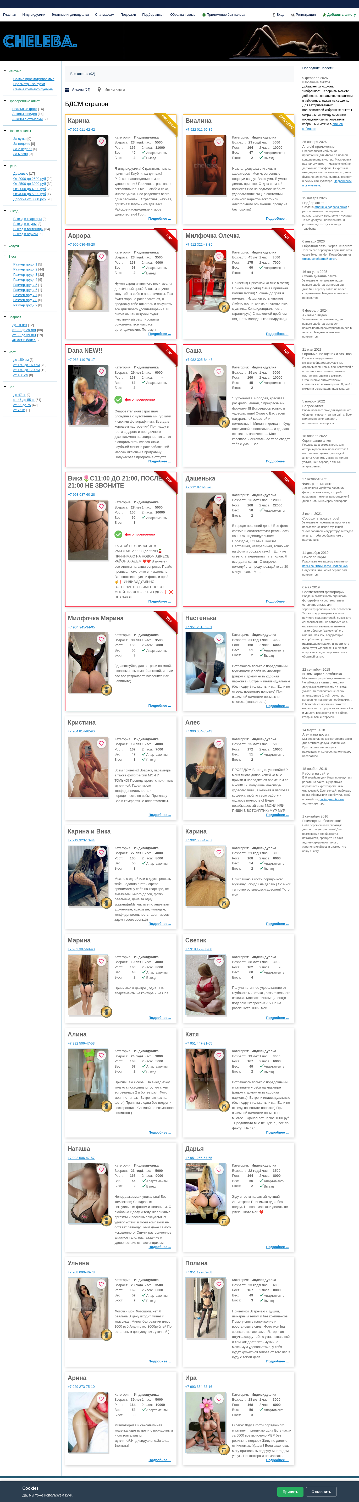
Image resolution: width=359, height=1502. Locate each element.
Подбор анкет (153, 14)
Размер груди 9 (25, 305)
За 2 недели (22, 149)
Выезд (13, 211)
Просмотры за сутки (29, 84)
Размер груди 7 (25, 295)
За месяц (20, 154)
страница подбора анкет (330, 206)
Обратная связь (182, 14)
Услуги (13, 246)
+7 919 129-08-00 (198, 949)
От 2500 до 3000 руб (29, 184)
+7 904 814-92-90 (81, 731)
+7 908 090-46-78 (81, 1272)
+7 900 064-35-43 (198, 731)
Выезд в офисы (25, 234)
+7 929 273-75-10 (81, 1387)
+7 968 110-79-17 (81, 360)
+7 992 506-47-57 (198, 840)
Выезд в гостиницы (28, 229)
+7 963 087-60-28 (81, 494)
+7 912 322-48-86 (199, 244)
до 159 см (21, 360)
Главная (9, 14)
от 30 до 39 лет (24, 335)
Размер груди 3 (25, 275)
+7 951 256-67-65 (198, 1158)
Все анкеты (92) (82, 74)
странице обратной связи (319, 258)
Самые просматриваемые (33, 79)
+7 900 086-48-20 (81, 244)
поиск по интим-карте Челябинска (325, 565)
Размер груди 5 (25, 285)
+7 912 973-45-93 (199, 487)
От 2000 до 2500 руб (29, 179)
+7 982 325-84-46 (199, 360)
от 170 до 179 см (26, 370)
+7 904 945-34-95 (81, 627)
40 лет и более (24, 340)
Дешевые (20, 173)
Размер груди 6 (25, 290)
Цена (12, 166)
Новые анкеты (19, 131)
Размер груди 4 (25, 279)
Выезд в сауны (25, 224)
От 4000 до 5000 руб (29, 194)
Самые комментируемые (33, 89)
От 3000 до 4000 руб (29, 189)
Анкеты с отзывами (27, 119)
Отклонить (321, 1492)
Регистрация (306, 14)
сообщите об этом (332, 799)
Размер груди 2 (25, 269)
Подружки (128, 14)
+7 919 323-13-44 (81, 840)
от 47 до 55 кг (24, 400)
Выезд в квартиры (27, 219)
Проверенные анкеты (25, 101)
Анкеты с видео (24, 114)
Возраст (14, 317)
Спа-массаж (104, 14)
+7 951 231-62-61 (198, 627)
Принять (290, 1492)
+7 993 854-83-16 (198, 1387)
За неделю (21, 144)
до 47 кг (19, 395)
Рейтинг (14, 71)
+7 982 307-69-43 (81, 949)
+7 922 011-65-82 (199, 129)
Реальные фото (24, 109)
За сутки (20, 139)
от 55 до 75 (22, 405)
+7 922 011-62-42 (81, 129)
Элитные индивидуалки (70, 14)
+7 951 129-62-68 (198, 1272)
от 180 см (20, 375)
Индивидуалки (33, 14)
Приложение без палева (226, 14)
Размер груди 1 (25, 264)
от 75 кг (19, 410)
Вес (11, 387)
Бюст (12, 256)
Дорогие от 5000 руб (29, 199)
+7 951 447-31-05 (198, 1043)
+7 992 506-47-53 (81, 1043)
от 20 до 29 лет (24, 330)
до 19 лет (19, 325)
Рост (12, 352)
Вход (280, 14)
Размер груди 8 (25, 300)
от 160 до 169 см (26, 365)
